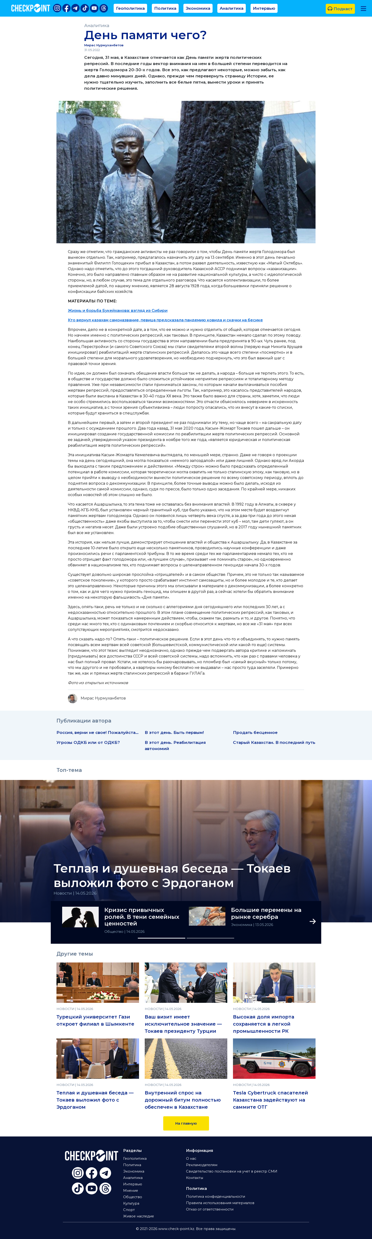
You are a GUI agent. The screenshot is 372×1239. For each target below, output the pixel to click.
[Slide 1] (161, 938)
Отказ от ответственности (209, 1209)
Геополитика (130, 8)
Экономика (198, 8)
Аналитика (231, 8)
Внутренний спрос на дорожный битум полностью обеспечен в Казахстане (183, 1100)
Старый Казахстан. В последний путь (274, 742)
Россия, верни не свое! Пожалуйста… (97, 732)
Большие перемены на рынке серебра (266, 913)
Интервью (264, 8)
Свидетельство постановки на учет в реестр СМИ (231, 1171)
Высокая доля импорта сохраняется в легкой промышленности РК (263, 1024)
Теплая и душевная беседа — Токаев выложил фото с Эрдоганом (172, 875)
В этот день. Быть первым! (174, 732)
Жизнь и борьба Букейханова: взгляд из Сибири (117, 310)
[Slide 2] (210, 938)
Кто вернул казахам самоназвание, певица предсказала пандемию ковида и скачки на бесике (165, 320)
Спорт (129, 1210)
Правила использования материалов (220, 1203)
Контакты (194, 1178)
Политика (165, 8)
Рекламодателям (201, 1165)
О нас (191, 1158)
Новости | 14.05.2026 (75, 893)
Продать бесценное (255, 732)
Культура (131, 1203)
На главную (186, 1123)
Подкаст (340, 8)
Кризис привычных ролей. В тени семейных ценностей (141, 917)
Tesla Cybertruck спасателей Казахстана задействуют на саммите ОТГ (270, 1100)
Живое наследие (138, 1216)
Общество (114, 931)
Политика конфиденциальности (215, 1196)
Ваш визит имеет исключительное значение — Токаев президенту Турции (183, 1024)
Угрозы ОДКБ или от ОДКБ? (88, 742)
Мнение (130, 1190)
